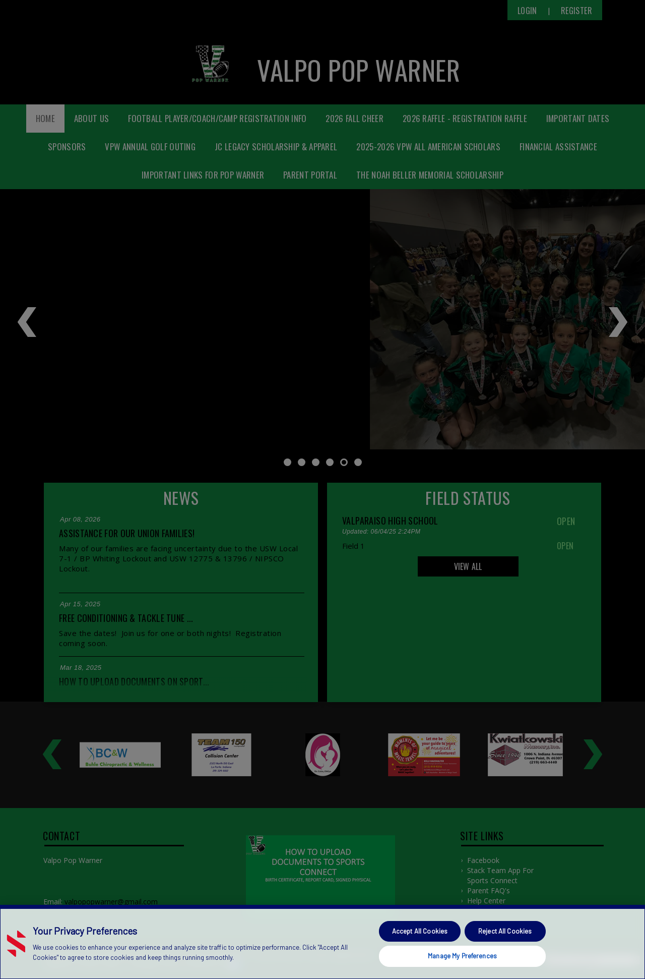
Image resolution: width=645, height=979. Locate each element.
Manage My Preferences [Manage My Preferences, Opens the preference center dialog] (462, 956)
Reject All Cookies (505, 931)
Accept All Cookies (419, 931)
